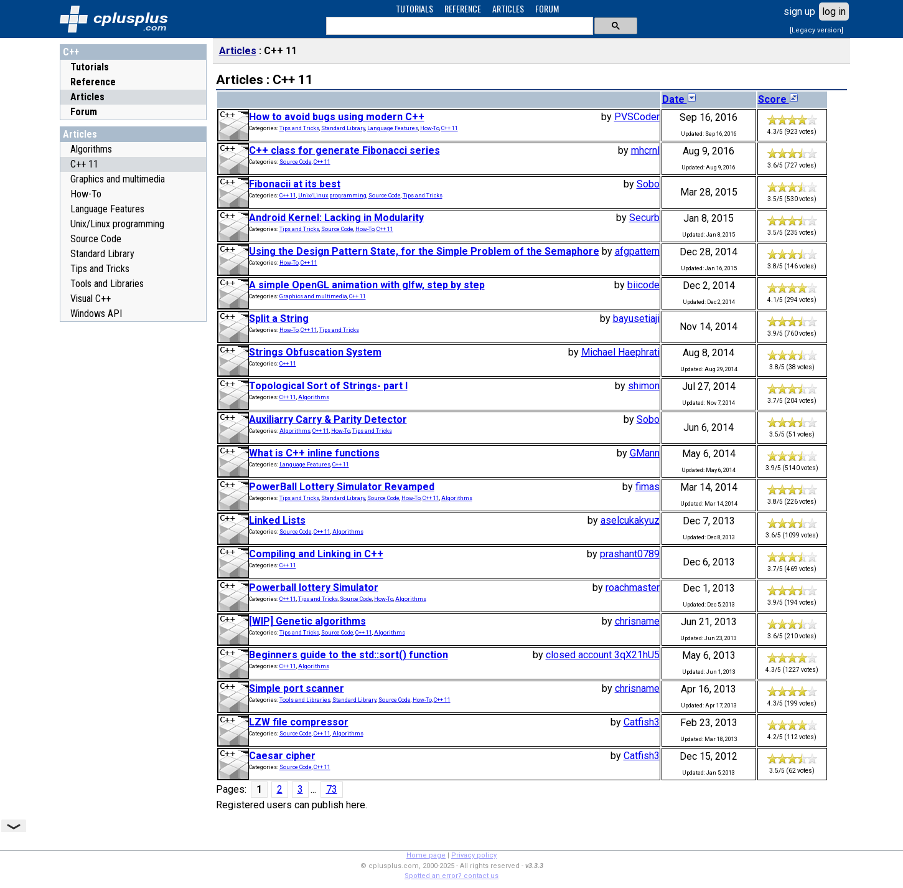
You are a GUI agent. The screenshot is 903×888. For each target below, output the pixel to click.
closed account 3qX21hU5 (603, 655)
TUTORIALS (414, 8)
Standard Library (102, 254)
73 (331, 789)
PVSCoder (637, 117)
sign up (799, 11)
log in (834, 11)
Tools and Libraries (107, 284)
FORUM (547, 8)
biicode (643, 285)
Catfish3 (642, 722)
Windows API (96, 313)
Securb (644, 218)
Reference (93, 82)
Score (778, 99)
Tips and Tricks (99, 269)
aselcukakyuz (630, 520)
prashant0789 (630, 554)
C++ (71, 52)
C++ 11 (84, 164)
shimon (644, 386)
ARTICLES (508, 8)
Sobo (648, 184)
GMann (645, 453)
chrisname (637, 621)
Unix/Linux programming (117, 224)
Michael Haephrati (620, 352)
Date (679, 99)
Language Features (107, 209)
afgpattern (637, 251)
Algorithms (91, 149)
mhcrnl (645, 150)
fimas (647, 487)
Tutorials (89, 67)
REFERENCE (462, 8)
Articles (87, 97)
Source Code (95, 239)
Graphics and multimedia (117, 179)
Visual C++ (90, 299)
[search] (458, 26)
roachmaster (633, 587)
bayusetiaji (636, 318)
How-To (85, 194)
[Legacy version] (816, 30)
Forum (83, 112)
